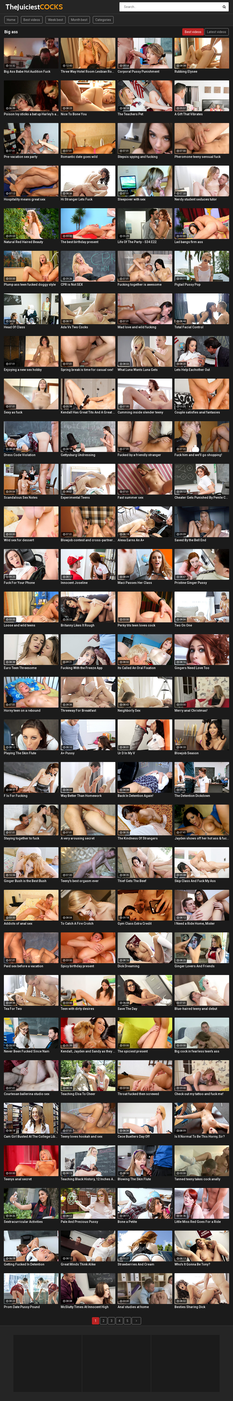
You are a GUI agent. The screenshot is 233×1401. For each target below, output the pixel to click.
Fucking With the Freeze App (81, 668)
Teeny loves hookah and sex (81, 1136)
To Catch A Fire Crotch (77, 923)
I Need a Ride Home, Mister (195, 923)
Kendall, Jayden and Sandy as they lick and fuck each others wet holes (88, 1051)
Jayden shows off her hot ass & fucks (202, 838)
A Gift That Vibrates (189, 114)
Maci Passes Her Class (135, 583)
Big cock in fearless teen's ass (197, 1051)
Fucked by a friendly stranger (139, 455)
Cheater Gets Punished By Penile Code (202, 497)
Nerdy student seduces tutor (196, 199)
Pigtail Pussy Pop (187, 284)
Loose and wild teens (19, 625)
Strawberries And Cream (136, 1264)
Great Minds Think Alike (78, 1264)
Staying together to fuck (21, 838)
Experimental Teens (75, 497)
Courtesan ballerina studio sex (26, 1094)
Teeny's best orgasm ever (80, 881)
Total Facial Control (189, 327)
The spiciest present (133, 1051)
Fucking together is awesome (140, 284)
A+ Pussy (67, 753)
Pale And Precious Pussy (79, 1222)
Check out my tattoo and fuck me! (199, 1094)
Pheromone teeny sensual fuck (197, 157)
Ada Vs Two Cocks (74, 327)
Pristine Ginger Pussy (191, 583)
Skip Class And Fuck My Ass (195, 881)
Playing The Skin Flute (20, 753)
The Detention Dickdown (192, 796)
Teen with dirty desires (77, 1009)
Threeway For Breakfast (78, 710)
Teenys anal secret (18, 1179)
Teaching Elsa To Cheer (78, 1094)
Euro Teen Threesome (20, 668)
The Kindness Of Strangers (138, 838)
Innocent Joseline (74, 583)
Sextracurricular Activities (23, 1222)
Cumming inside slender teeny (140, 412)
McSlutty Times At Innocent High (85, 1307)
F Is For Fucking (16, 796)
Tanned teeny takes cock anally (197, 1179)
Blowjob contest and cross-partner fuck (88, 540)
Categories (103, 20)
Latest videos (216, 32)
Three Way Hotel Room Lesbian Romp (88, 71)
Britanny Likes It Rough (77, 625)
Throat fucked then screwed (138, 1094)
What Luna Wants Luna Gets (138, 370)
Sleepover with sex (131, 199)
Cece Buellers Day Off (134, 1136)
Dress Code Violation (19, 455)
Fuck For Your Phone (19, 583)
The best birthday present (79, 242)
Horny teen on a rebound (22, 710)
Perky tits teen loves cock (136, 625)
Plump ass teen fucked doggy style (30, 284)
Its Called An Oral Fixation (137, 668)
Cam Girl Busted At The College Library (31, 1136)
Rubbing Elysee (186, 71)
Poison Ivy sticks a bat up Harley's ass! (31, 114)
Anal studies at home (133, 1307)
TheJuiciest (17, 6)
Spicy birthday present (77, 966)
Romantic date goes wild (79, 157)
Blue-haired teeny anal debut (196, 1009)
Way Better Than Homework (81, 796)
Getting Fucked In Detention (24, 1264)
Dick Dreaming (128, 966)
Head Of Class (14, 327)
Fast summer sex (130, 497)
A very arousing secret (77, 838)
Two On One (183, 625)
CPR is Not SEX (72, 284)
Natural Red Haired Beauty (23, 242)
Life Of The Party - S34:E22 (137, 242)
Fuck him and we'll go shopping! (198, 455)
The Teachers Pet (130, 114)
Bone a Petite (127, 1222)
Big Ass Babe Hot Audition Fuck (27, 71)
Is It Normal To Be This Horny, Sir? (200, 1136)
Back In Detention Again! (135, 796)
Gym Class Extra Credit (135, 923)
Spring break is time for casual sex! (87, 370)
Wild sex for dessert (19, 540)
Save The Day (127, 1009)
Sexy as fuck (13, 412)
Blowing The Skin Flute (134, 1179)
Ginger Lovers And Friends (195, 966)
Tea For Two (13, 1009)
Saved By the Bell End (190, 540)
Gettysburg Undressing (78, 455)
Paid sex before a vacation (23, 966)
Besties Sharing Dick (190, 1307)
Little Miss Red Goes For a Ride (198, 1222)
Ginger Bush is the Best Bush (25, 881)
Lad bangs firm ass (189, 242)
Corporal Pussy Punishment (138, 71)
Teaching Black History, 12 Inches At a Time (88, 1179)
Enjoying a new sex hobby (23, 370)
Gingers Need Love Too (192, 668)
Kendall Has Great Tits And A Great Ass (88, 412)
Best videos (31, 20)
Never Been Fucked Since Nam (26, 1051)
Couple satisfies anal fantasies (197, 412)
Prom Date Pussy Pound (22, 1307)
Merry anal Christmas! (191, 710)
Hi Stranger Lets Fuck (76, 199)
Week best (55, 20)
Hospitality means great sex (24, 199)
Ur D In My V (126, 753)
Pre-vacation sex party (20, 157)
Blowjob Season (187, 753)
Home (11, 20)
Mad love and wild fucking (137, 327)
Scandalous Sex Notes (21, 497)
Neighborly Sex (129, 710)
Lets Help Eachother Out (192, 370)
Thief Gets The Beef (132, 881)
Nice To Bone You (74, 114)
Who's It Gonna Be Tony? (192, 1264)
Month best (79, 20)
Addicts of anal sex (18, 923)
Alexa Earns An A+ (131, 540)
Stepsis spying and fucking (138, 157)
